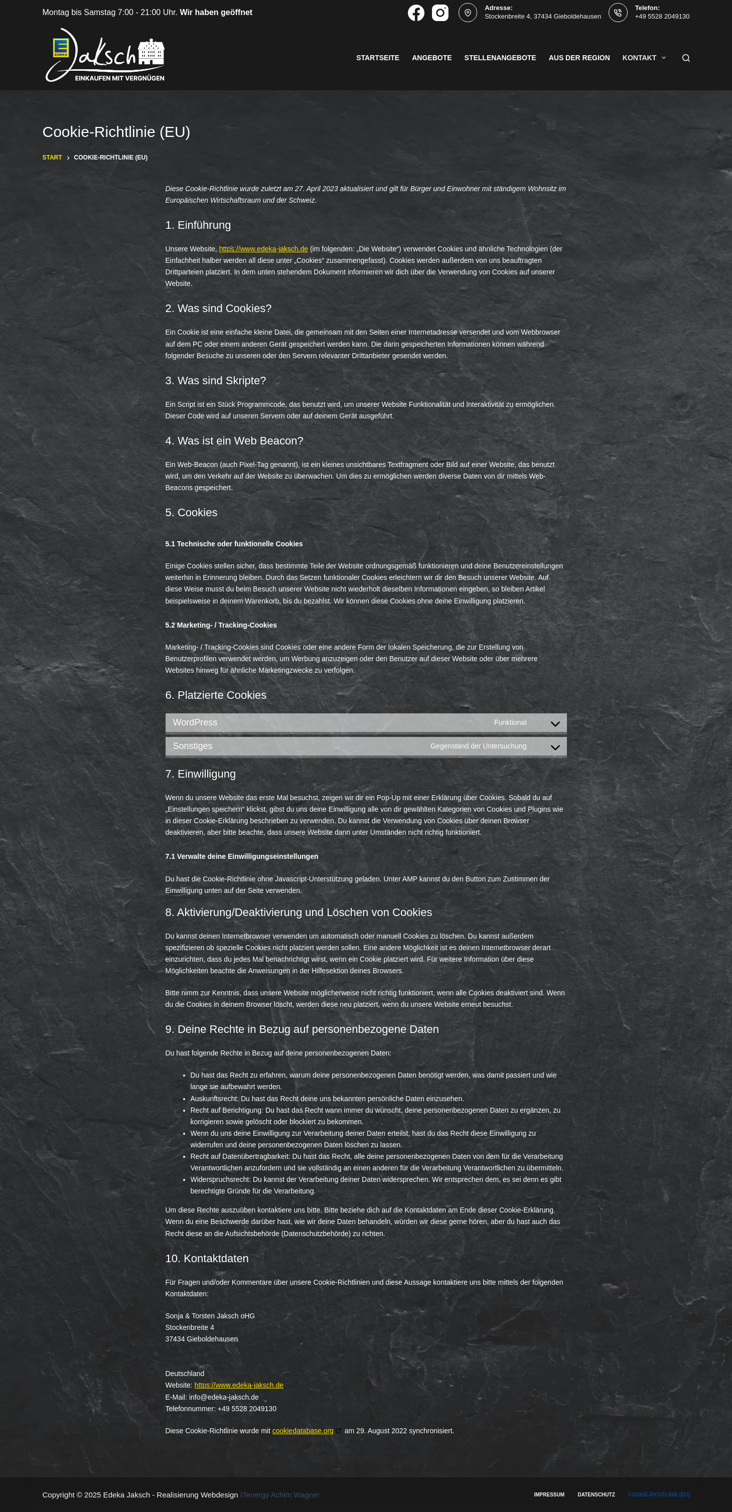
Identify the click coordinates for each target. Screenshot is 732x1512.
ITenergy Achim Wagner (280, 1494)
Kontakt (646, 58)
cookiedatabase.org (303, 1431)
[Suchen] (686, 58)
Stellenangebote (500, 58)
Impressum (549, 1494)
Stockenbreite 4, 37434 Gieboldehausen (543, 16)
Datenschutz (596, 1494)
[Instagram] (440, 13)
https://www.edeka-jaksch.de (263, 249)
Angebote (432, 58)
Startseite (377, 58)
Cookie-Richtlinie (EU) (658, 1494)
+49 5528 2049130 (662, 16)
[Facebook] (416, 13)
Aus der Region (579, 58)
